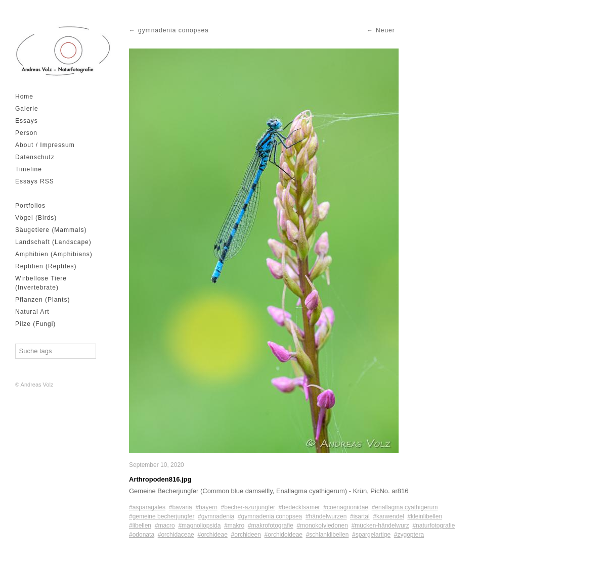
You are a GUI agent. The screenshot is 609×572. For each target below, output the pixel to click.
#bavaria (180, 507)
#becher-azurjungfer (248, 507)
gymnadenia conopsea (173, 30)
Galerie (26, 108)
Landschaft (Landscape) (53, 242)
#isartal (360, 516)
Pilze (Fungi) (35, 323)
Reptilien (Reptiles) (45, 266)
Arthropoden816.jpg (160, 479)
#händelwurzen (326, 516)
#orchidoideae (283, 534)
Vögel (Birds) (36, 217)
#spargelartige (371, 534)
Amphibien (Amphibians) (54, 254)
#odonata (141, 534)
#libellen (140, 525)
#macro (165, 525)
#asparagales (147, 507)
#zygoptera (409, 534)
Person (26, 132)
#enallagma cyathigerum (405, 507)
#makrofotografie (270, 525)
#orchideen (246, 534)
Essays (26, 120)
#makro (234, 525)
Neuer (385, 30)
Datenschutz (35, 157)
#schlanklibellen (327, 534)
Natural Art (32, 311)
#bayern (206, 507)
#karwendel (388, 516)
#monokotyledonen (322, 525)
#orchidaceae (176, 534)
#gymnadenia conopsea (270, 516)
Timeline (28, 169)
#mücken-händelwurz (380, 525)
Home (24, 96)
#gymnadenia (216, 516)
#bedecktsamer (299, 507)
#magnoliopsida (199, 525)
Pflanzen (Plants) (42, 299)
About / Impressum (45, 145)
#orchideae (212, 534)
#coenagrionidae (345, 507)
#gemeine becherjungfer (161, 516)
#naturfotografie (433, 525)
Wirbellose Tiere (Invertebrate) (41, 283)
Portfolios (30, 205)
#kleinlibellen (424, 516)
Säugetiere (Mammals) (50, 229)
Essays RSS (34, 181)
